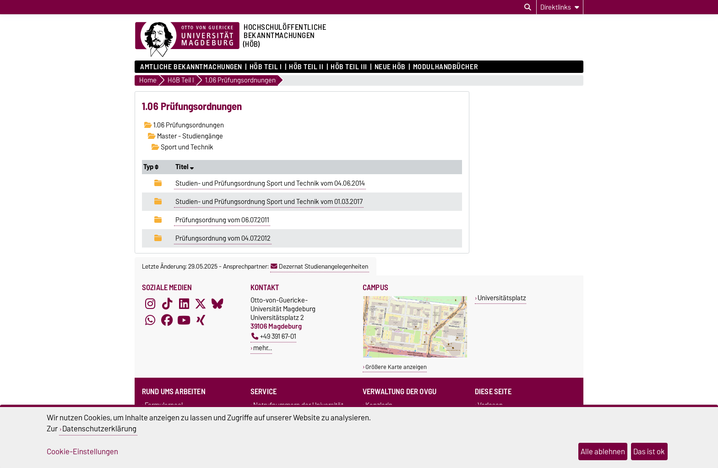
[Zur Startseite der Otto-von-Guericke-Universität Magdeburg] (187, 40)
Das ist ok (649, 451)
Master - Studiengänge (185, 136)
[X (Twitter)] (200, 304)
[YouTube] (184, 320)
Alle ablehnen (603, 451)
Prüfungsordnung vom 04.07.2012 (223, 238)
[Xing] (200, 320)
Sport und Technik (182, 147)
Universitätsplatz (502, 297)
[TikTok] (167, 304)
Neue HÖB (390, 66)
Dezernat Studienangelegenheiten (319, 266)
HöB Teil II (306, 66)
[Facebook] (167, 320)
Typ (150, 166)
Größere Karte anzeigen (396, 367)
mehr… (262, 347)
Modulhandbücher (445, 66)
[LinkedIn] (184, 304)
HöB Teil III (349, 66)
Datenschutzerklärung (99, 428)
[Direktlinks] (560, 7)
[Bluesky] (217, 304)
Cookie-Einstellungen (82, 451)
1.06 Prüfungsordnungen (184, 125)
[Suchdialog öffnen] (528, 7)
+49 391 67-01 (273, 336)
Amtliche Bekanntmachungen (191, 66)
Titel (184, 166)
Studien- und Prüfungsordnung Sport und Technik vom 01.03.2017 (269, 201)
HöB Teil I (266, 66)
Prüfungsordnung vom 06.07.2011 (222, 220)
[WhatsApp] (150, 320)
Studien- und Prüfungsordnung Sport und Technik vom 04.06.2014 (270, 183)
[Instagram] (150, 304)
